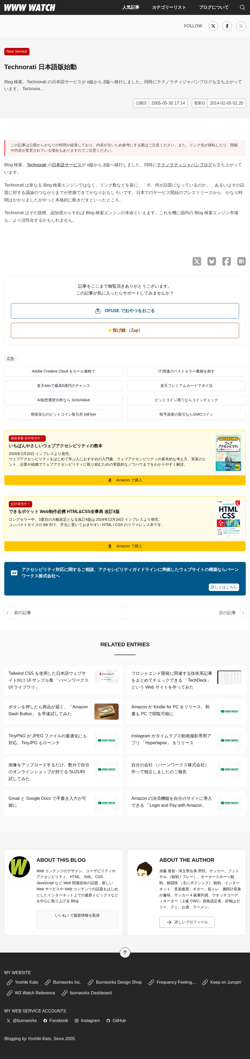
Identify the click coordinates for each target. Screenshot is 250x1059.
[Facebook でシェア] (226, 261)
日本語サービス (67, 165)
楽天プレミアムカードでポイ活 (186, 385)
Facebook (55, 1020)
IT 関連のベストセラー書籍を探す (186, 371)
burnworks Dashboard (86, 993)
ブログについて (214, 7)
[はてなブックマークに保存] (241, 261)
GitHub (116, 1020)
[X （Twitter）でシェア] (197, 261)
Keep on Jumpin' (222, 982)
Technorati (36, 165)
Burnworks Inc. (62, 982)
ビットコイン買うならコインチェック (186, 400)
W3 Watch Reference (30, 993)
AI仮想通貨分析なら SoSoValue (63, 400)
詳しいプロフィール (187, 922)
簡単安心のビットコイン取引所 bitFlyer (63, 414)
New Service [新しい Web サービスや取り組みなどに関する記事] (16, 51)
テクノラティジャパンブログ (184, 165)
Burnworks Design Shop (115, 982)
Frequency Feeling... (171, 982)
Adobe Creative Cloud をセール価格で (63, 371)
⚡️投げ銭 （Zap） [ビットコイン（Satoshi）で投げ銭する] (125, 330)
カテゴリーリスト (169, 7)
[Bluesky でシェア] (211, 261)
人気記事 (130, 7)
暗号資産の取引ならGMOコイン (186, 414)
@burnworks (21, 1020)
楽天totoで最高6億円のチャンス (63, 385)
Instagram (87, 1020)
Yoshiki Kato (22, 982)
